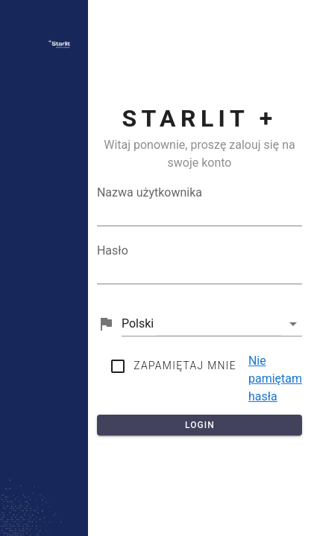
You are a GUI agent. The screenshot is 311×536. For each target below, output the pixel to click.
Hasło (112, 250)
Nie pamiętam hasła (275, 378)
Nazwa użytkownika (149, 192)
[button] (212, 324)
